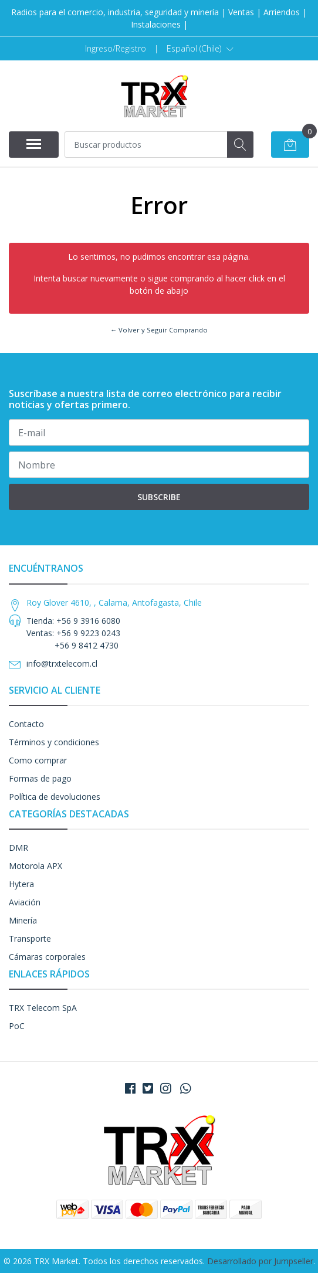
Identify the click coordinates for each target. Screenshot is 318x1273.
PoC (17, 1025)
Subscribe (159, 497)
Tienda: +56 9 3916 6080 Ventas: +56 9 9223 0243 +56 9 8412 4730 (73, 633)
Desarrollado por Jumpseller (260, 1261)
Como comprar (38, 760)
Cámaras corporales (47, 956)
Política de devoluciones (54, 796)
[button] (200, 48)
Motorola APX (35, 865)
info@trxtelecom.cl (61, 663)
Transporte (30, 938)
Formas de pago (40, 778)
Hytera (21, 884)
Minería (23, 920)
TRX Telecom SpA (43, 1007)
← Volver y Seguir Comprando (159, 329)
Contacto (26, 723)
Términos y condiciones (54, 742)
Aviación (24, 902)
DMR (18, 847)
